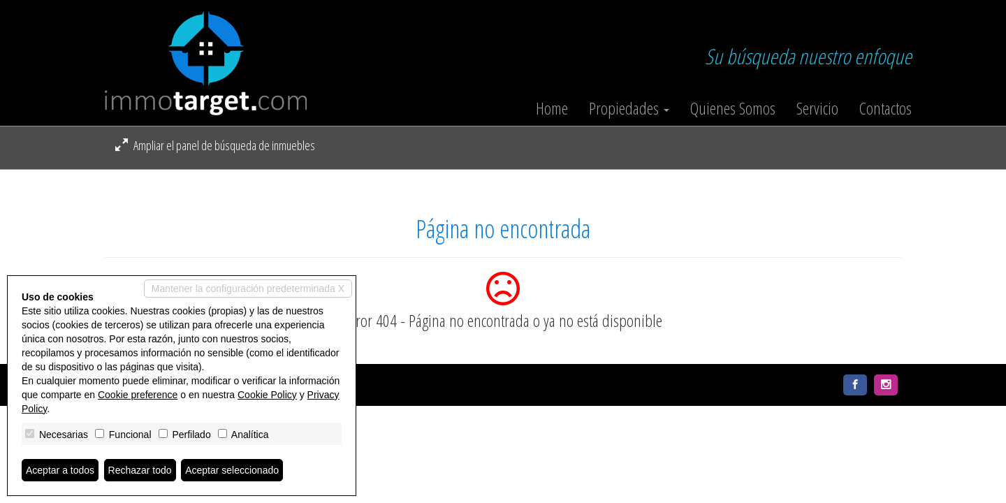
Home (552, 108)
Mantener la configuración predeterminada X (248, 288)
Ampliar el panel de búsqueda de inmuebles (215, 145)
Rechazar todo (140, 470)
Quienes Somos (732, 108)
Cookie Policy (267, 394)
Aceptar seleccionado (232, 470)
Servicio (817, 108)
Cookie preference (137, 394)
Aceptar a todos (60, 470)
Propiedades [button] (629, 108)
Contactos (885, 108)
